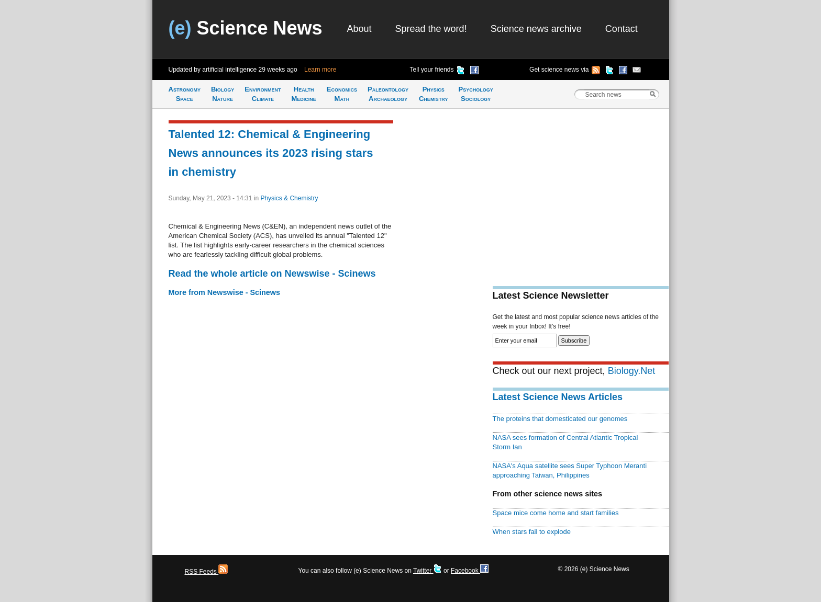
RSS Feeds (206, 571)
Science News (246, 28)
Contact (621, 29)
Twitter (427, 570)
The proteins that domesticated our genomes (560, 419)
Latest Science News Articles (558, 397)
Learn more (320, 69)
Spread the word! (431, 29)
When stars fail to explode (532, 532)
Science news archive (536, 29)
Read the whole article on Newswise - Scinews (272, 273)
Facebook (470, 570)
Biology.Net (632, 371)
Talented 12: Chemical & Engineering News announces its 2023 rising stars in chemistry (271, 153)
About (359, 29)
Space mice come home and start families (556, 513)
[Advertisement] (581, 191)
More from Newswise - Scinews (225, 292)
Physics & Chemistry (289, 198)
